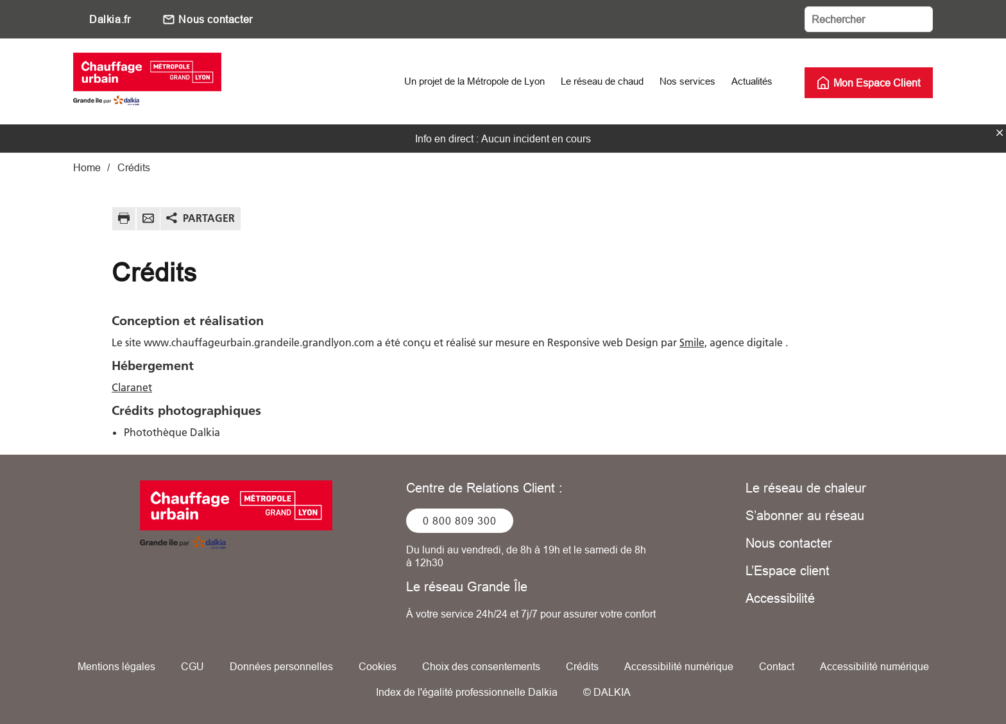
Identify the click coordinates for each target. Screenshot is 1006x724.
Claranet (132, 387)
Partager (209, 218)
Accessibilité (780, 598)
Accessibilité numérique (678, 666)
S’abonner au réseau (805, 515)
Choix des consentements (481, 666)
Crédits (582, 666)
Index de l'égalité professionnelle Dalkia (467, 692)
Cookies (377, 666)
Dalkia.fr (109, 19)
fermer (999, 132)
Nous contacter (215, 19)
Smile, (693, 342)
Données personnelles (281, 666)
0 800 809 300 (460, 520)
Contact (776, 666)
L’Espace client (788, 570)
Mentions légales (116, 666)
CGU (192, 666)
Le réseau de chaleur (806, 487)
